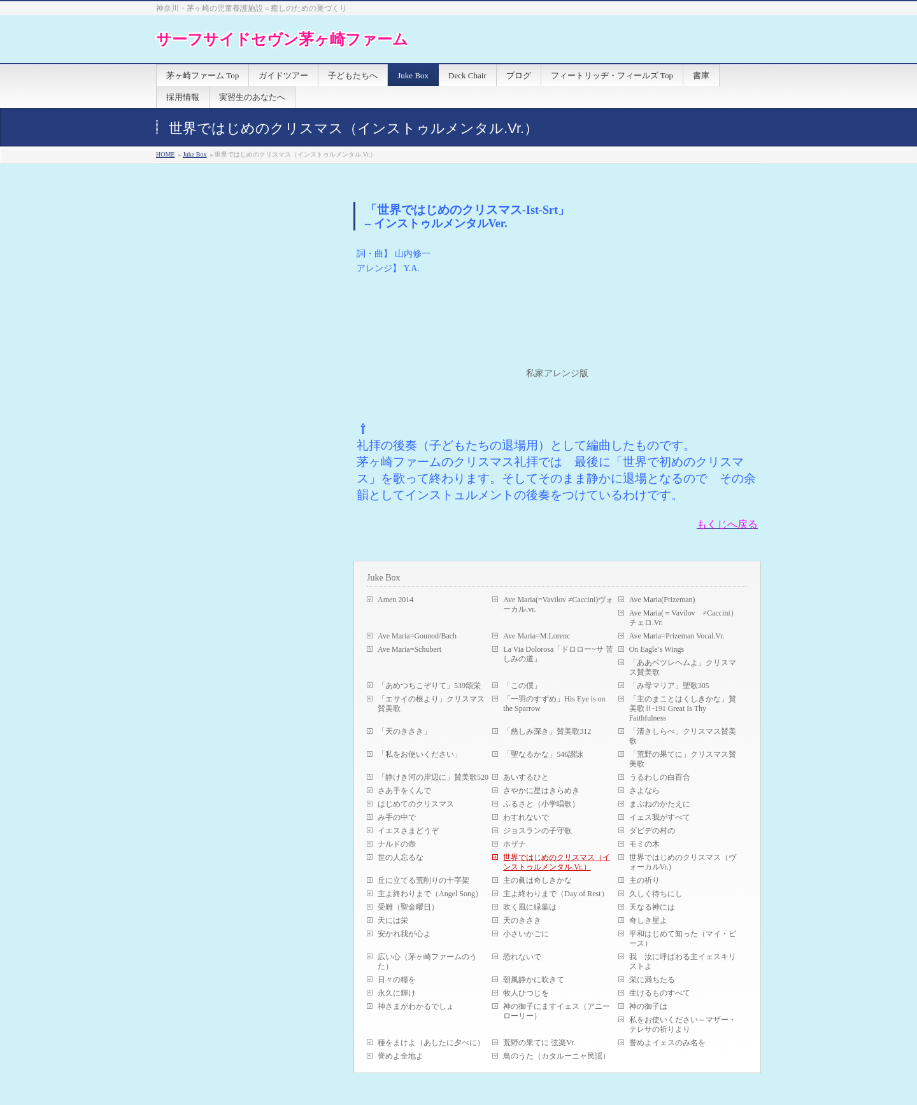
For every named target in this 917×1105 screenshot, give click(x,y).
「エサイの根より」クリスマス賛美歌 (431, 703)
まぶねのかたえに (659, 803)
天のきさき (522, 920)
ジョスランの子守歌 (537, 830)
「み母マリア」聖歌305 (669, 685)
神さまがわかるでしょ (416, 1006)
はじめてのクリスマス (416, 803)
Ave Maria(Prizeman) (662, 599)
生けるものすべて (659, 993)
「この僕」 (522, 685)
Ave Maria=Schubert (409, 649)
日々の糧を (397, 979)
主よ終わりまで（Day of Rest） (555, 893)
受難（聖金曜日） (408, 907)
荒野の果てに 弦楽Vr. (539, 1042)
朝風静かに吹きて (533, 979)
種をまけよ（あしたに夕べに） (431, 1042)
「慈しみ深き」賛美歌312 (547, 731)
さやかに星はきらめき (541, 790)
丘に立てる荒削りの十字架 (423, 880)
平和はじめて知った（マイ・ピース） (682, 938)
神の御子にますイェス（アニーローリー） (556, 1011)
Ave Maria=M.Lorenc (536, 635)
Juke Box (195, 154)
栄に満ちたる (652, 979)
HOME (165, 154)
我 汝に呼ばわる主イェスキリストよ (682, 961)
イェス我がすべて (659, 817)
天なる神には (652, 907)
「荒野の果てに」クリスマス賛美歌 (682, 759)
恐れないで (522, 956)
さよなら (644, 790)
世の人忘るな (400, 857)
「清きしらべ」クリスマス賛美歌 (682, 736)
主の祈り (644, 880)
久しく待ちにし (656, 893)
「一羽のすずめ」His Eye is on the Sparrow (554, 703)
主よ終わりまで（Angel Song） (430, 893)
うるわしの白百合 (659, 777)
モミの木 (644, 844)
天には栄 (393, 920)
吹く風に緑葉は (530, 907)
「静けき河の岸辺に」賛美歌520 (433, 777)
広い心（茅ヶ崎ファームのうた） (427, 961)
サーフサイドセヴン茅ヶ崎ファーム (282, 39)
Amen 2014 (395, 599)
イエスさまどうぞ (408, 830)
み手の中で (397, 817)
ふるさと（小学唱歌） (541, 803)
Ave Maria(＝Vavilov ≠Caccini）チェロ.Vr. (683, 618)
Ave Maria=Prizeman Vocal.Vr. (677, 635)
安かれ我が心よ (404, 933)
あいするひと (526, 777)
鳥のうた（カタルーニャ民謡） (556, 1056)
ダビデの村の (652, 830)
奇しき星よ (648, 920)
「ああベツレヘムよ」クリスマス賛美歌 (682, 667)
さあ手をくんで (404, 790)
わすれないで (526, 817)
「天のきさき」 (404, 731)
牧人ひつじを (526, 993)
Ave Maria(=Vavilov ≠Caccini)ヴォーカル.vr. (558, 604)
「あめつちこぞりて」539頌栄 (429, 685)
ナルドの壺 (397, 844)
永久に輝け (397, 993)
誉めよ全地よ (400, 1056)
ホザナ (514, 844)
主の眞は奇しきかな (537, 880)
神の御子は (648, 1006)
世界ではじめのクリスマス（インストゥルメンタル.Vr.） (556, 862)
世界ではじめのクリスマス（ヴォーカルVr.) (682, 862)
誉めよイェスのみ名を (667, 1042)
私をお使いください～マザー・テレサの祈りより (682, 1024)
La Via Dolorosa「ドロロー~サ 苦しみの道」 (558, 654)
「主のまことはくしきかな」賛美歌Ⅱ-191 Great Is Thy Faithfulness (682, 708)
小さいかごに (526, 933)
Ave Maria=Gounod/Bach (417, 635)
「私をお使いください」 (420, 754)
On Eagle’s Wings (657, 649)
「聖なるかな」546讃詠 (543, 754)
